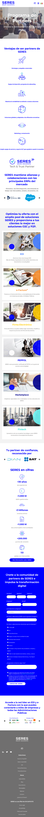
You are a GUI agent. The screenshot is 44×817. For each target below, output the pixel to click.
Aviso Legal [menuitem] (22, 805)
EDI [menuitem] (22, 765)
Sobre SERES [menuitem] (22, 779)
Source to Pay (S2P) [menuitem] (22, 758)
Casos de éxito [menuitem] (22, 785)
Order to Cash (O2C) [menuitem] (22, 761)
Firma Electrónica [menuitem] (22, 771)
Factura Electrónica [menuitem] (22, 768)
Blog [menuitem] (22, 782)
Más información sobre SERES (22, 560)
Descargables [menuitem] (22, 788)
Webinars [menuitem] (22, 791)
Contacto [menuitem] (22, 794)
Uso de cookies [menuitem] (22, 814)
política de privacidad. (28, 673)
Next (39, 198)
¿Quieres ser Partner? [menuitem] (22, 797)
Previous (4, 198)
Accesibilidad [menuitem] (22, 808)
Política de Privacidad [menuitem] (22, 811)
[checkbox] (22, 643)
